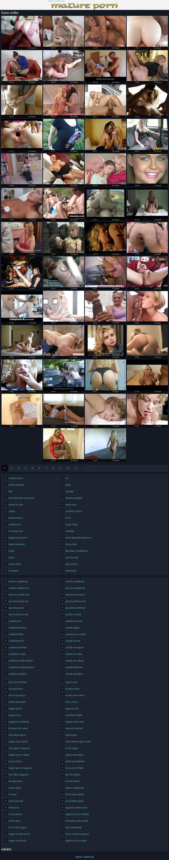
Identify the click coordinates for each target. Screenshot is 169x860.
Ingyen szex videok (18, 741)
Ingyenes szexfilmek (19, 721)
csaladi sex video (17, 654)
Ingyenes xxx (71, 708)
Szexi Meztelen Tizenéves (21, 498)
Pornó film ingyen (17, 827)
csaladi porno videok (75, 634)
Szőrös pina (71, 735)
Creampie (13, 570)
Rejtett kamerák (17, 544)
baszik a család (73, 614)
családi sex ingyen (74, 647)
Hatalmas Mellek (73, 498)
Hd (66, 478)
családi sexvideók (17, 674)
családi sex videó (73, 654)
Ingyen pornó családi (75, 840)
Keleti (68, 485)
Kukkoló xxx (15, 524)
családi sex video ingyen (21, 660)
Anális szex (71, 504)
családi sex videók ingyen (21, 667)
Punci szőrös (71, 702)
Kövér (12, 557)
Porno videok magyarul (77, 834)
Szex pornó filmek (18, 682)
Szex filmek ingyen (74, 801)
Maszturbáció (16, 518)
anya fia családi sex (75, 588)
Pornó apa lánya (17, 695)
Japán (12, 511)
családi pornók (16, 641)
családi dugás (72, 627)
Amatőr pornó (16, 478)
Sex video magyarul (18, 774)
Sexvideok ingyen (17, 735)
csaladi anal (15, 621)
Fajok (11, 551)
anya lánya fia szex (75, 594)
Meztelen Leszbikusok (76, 551)
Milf (10, 491)
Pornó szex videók (74, 794)
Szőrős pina (15, 821)
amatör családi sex (18, 581)
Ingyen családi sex (56, 1)
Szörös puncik (16, 801)
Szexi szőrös (71, 564)
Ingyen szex (71, 682)
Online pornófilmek (74, 761)
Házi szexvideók (73, 827)
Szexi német (15, 564)
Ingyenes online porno (76, 807)
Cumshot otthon (73, 511)
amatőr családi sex (74, 581)
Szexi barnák (71, 557)
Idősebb (69, 491)
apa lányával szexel (18, 614)
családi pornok (72, 641)
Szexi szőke (71, 544)
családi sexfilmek (74, 667)
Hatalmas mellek (73, 715)
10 (68, 468)
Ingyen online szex (74, 721)
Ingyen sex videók (74, 755)
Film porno (14, 807)
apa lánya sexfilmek (75, 608)
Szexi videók (15, 788)
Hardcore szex (16, 504)
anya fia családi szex (19, 594)
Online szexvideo (17, 702)
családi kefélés (16, 634)
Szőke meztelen (16, 485)
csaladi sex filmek (17, 647)
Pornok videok (72, 781)
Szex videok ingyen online (78, 741)
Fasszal (13, 794)
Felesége (69, 531)
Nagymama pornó (18, 537)
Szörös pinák (15, 814)
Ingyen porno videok (19, 755)
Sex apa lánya (16, 688)
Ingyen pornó (15, 708)
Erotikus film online (74, 695)
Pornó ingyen (72, 748)
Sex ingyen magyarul (19, 748)
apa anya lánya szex (75, 601)
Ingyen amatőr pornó (19, 834)
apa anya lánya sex (18, 601)
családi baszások (17, 627)
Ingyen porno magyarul (20, 768)
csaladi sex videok (74, 660)
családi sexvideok (74, 674)
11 (76, 468)
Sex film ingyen (72, 774)
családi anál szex (74, 621)
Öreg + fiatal (71, 524)
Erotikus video (72, 688)
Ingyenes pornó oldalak (77, 814)
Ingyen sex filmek (17, 840)
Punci (68, 518)
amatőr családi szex (19, 588)
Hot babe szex (16, 531)
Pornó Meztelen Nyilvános (78, 537)
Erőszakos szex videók (76, 821)
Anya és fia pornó (74, 728)
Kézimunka (71, 570)
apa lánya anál (16, 608)
